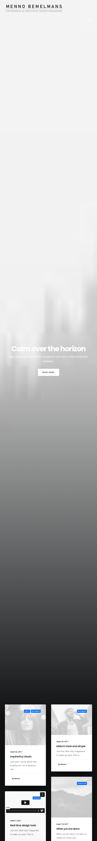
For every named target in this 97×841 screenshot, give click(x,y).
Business (36, 711)
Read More (49, 372)
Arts (27, 711)
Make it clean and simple (71, 746)
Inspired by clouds (21, 756)
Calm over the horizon (48, 349)
